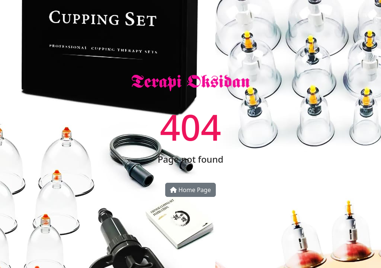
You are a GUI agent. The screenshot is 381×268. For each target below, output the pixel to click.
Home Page (190, 190)
